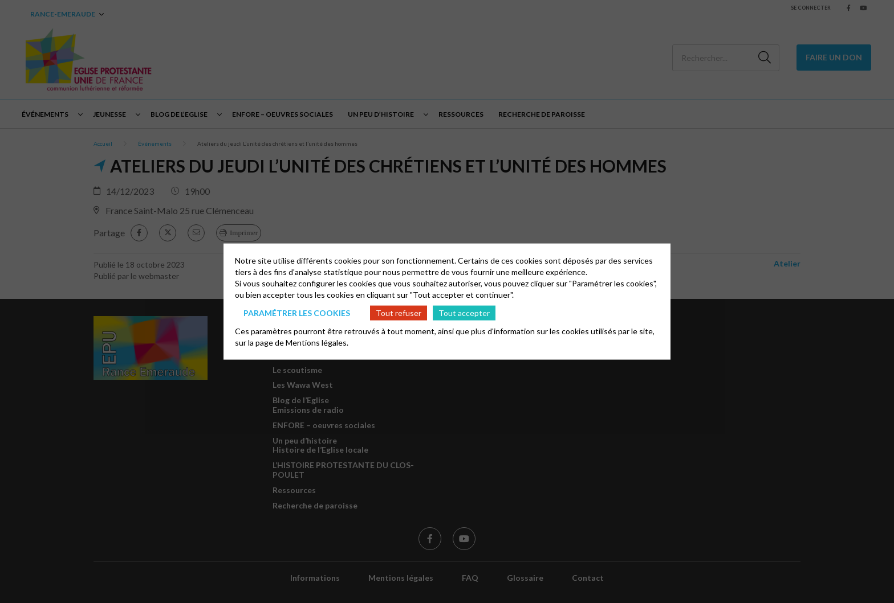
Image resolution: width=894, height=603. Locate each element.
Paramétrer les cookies (296, 312)
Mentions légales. (317, 342)
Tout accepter (464, 312)
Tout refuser (398, 312)
